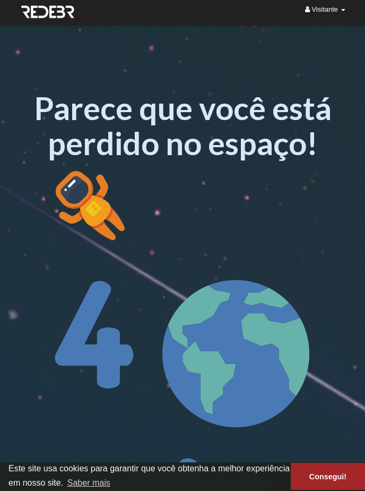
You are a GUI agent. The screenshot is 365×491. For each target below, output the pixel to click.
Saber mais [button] (88, 482)
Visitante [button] (325, 9)
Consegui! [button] (327, 476)
